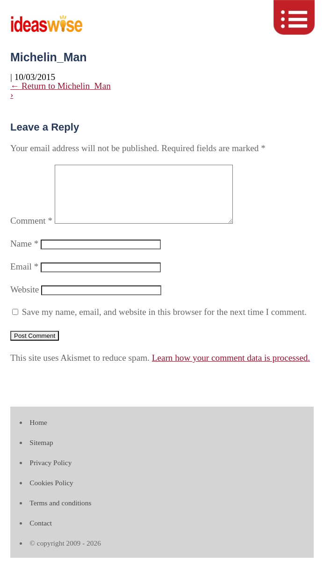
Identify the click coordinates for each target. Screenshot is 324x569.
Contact (40, 534)
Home (38, 434)
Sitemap (41, 454)
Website (24, 301)
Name (24, 255)
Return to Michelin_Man (60, 86)
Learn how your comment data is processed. (231, 369)
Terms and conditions (60, 514)
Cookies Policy (51, 494)
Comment (31, 232)
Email (24, 278)
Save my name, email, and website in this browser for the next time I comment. (164, 323)
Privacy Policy (50, 474)
